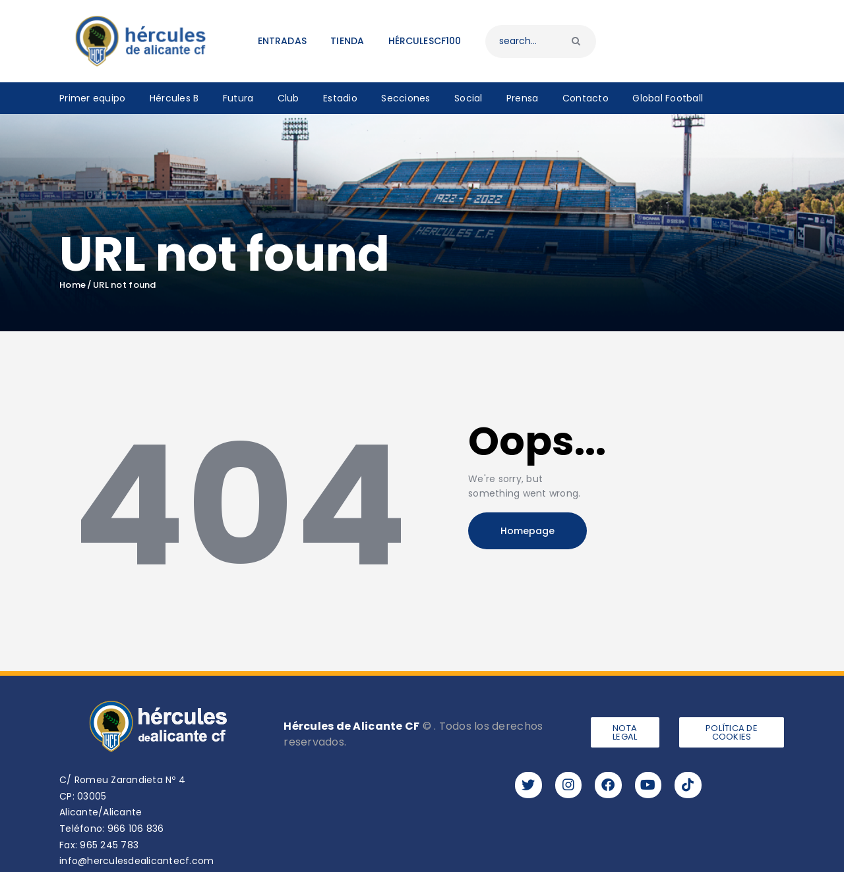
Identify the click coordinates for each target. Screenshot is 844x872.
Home (72, 285)
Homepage (527, 530)
